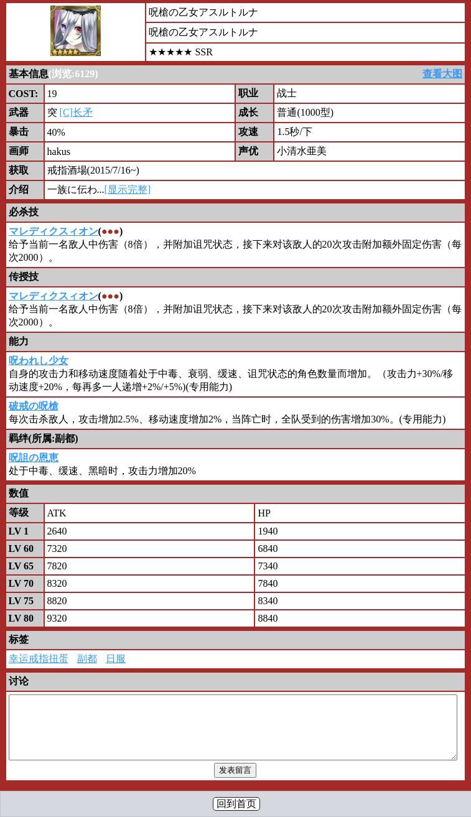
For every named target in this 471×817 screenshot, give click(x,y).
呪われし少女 (38, 360)
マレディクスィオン (53, 231)
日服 (116, 658)
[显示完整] (128, 189)
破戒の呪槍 (33, 406)
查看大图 (442, 73)
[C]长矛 (76, 112)
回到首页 (236, 803)
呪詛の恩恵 (33, 457)
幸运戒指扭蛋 (38, 658)
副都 (87, 658)
